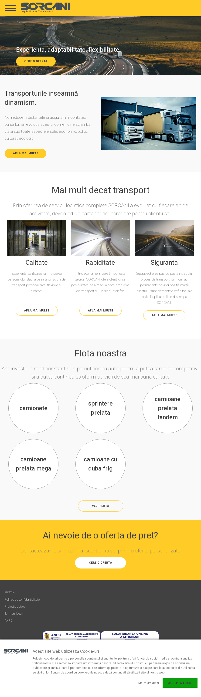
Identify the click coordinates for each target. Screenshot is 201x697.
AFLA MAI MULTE (25, 153)
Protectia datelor (15, 606)
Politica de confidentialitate (22, 599)
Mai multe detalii (149, 683)
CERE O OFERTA (36, 61)
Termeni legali (14, 613)
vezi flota (100, 506)
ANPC (9, 620)
